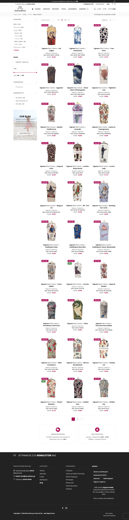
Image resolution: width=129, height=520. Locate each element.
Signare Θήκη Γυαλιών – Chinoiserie (77, 49)
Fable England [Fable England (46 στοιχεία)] (108, 478)
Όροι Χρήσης (109, 513)
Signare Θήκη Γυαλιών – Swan (77, 323)
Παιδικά (16, 44)
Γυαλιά (64, 9)
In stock (20, 98)
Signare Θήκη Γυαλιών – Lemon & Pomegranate (103, 128)
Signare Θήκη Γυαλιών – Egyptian (51, 88)
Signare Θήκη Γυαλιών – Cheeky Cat (104, 364)
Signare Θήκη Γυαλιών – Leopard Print (51, 167)
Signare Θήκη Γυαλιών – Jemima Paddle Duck (51, 128)
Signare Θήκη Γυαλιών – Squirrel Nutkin (104, 285)
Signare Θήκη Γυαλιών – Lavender (77, 128)
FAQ (108, 4)
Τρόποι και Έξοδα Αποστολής (75, 474)
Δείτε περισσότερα (25, 133)
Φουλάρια (56, 9)
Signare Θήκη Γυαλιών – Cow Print (104, 49)
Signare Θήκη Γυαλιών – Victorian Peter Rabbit (104, 324)
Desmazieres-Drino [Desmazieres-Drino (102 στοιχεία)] (100, 475)
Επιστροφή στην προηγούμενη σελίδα (105, 14)
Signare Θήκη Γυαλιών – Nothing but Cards (103, 207)
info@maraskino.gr (27, 476)
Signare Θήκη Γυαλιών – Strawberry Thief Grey (51, 324)
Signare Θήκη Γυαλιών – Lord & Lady (104, 167)
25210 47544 (27, 479)
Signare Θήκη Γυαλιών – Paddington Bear (51, 246)
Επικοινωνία (70, 483)
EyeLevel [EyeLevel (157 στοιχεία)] (97, 478)
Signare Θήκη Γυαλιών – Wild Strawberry (51, 364)
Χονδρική (82, 9)
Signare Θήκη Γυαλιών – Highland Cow (104, 89)
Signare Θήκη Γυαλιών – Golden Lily (104, 403)
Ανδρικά (16, 36)
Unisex (16, 33)
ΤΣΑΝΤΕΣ (38, 9)
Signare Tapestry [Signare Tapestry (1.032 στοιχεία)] (99, 482)
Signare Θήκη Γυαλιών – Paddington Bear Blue (77, 246)
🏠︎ (32, 9)
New (15, 24)
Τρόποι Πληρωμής (71, 477)
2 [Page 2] (77, 419)
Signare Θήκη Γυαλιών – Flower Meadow (51, 403)
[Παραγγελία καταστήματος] (47, 20)
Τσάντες (42, 471)
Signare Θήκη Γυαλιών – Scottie (78, 284)
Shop (24, 14)
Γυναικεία (17, 39)
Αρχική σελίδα (17, 14)
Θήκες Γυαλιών (18, 41)
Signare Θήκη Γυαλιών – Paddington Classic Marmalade (103, 246)
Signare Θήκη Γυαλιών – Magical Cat (51, 207)
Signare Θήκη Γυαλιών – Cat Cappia (51, 49)
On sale (20, 104)
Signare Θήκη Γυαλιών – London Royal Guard (77, 167)
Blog (41, 483)
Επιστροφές (69, 480)
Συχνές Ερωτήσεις (71, 486)
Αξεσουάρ (47, 9)
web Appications (49, 513)
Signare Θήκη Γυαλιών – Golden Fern (78, 403)
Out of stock (22, 101)
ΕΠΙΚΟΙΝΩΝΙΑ (100, 4)
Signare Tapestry (51, 53)
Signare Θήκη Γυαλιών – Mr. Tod (77, 206)
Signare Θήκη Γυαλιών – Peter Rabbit (51, 285)
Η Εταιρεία (69, 471)
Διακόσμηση (73, 9)
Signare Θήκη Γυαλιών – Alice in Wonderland (78, 364)
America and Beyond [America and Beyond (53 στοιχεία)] (101, 472)
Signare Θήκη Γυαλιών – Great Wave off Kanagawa (77, 89)
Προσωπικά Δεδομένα (109, 515)
